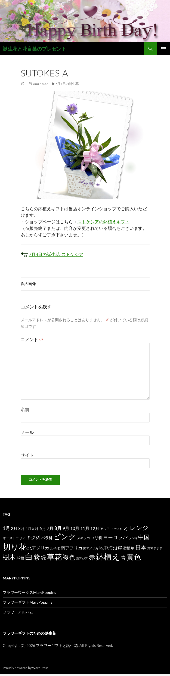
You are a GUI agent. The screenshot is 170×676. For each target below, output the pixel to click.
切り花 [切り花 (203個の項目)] (15, 546)
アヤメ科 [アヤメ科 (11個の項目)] (117, 528)
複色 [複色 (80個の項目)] (69, 557)
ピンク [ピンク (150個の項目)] (64, 536)
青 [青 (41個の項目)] (123, 557)
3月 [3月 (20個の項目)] (21, 528)
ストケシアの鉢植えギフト (103, 221)
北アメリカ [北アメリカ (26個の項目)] (38, 547)
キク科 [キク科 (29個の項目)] (33, 537)
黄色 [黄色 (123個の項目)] (134, 557)
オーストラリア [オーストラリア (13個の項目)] (14, 538)
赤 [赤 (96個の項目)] (92, 557)
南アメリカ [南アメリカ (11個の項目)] (90, 548)
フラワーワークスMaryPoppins (29, 592)
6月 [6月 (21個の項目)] (42, 528)
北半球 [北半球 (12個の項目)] (55, 548)
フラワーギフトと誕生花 (57, 645)
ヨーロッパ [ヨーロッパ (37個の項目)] (115, 537)
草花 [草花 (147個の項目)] (54, 556)
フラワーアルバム (18, 612)
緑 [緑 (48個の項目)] (43, 557)
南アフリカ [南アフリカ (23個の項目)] (71, 547)
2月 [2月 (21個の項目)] (14, 528)
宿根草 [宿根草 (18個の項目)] (128, 548)
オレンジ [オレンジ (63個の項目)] (136, 527)
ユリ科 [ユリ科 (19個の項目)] (96, 537)
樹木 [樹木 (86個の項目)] (9, 557)
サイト (27, 455)
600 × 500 (40, 84)
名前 (25, 409)
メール (27, 432)
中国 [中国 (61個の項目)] (144, 537)
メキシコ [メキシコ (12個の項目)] (83, 538)
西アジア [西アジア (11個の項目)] (82, 558)
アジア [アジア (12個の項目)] (105, 528)
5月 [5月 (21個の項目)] (35, 528)
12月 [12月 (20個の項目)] (94, 528)
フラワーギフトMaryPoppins (27, 602)
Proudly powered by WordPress (25, 668)
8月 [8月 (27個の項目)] (58, 528)
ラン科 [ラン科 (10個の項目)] (132, 538)
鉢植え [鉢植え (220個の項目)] (108, 556)
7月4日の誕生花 (67, 84)
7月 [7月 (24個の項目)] (50, 528)
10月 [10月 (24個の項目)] (74, 528)
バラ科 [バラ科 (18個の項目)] (46, 537)
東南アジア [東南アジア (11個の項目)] (154, 548)
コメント (32, 339)
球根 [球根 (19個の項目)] (20, 558)
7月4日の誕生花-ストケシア (52, 254)
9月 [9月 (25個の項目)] (66, 528)
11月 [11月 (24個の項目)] (84, 528)
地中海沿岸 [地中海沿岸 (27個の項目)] (110, 548)
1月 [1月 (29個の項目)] (6, 528)
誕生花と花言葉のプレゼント (34, 49)
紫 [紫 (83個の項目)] (37, 557)
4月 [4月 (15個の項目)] (28, 528)
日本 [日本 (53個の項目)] (141, 547)
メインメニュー (163, 48)
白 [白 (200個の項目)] (29, 556)
